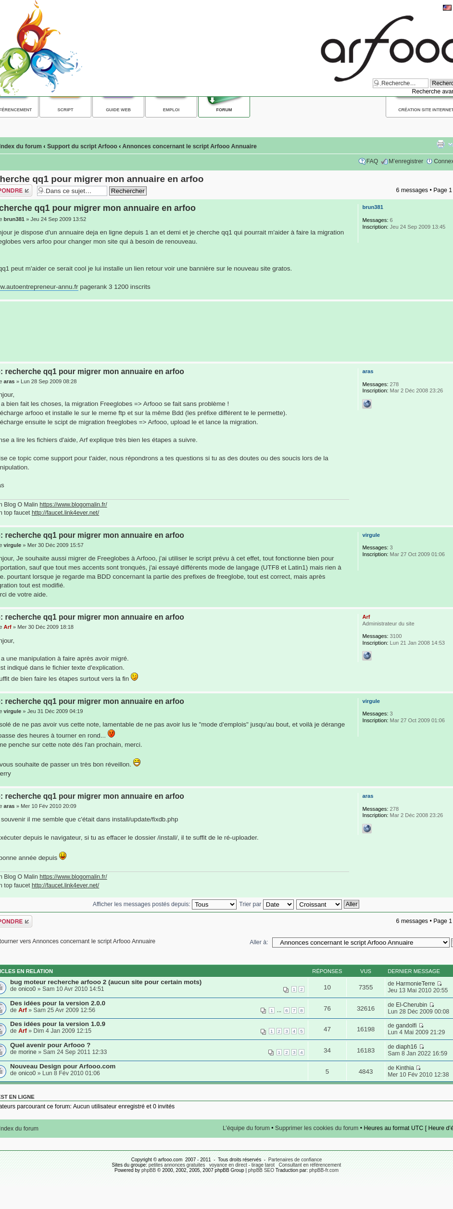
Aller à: (259, 942)
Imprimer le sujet (440, 144)
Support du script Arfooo (82, 146)
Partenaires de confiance (295, 1159)
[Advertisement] (224, 331)
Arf (8, 627)
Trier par (266, 904)
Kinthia (405, 1068)
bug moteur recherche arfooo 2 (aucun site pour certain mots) (105, 982)
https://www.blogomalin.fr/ (73, 504)
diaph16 (406, 1046)
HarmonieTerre (415, 983)
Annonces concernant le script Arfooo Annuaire (189, 146)
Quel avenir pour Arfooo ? (50, 1045)
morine (27, 1052)
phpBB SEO (261, 1170)
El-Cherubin (411, 1004)
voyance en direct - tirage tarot (242, 1165)
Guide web (118, 109)
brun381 (14, 219)
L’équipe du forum (246, 1128)
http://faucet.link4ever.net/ (65, 512)
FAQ (372, 161)
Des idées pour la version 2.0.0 (57, 1003)
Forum (224, 109)
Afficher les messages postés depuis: (165, 904)
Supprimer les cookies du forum (316, 1128)
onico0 (27, 989)
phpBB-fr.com (324, 1170)
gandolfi (406, 1025)
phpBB (148, 1170)
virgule (13, 545)
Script (66, 109)
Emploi (171, 109)
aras (9, 381)
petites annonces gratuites (177, 1165)
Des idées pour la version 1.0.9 (57, 1023)
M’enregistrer (406, 161)
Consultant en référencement (309, 1165)
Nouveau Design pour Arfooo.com (62, 1066)
